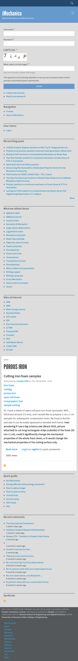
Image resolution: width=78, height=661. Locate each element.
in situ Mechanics (14, 279)
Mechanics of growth (15, 235)
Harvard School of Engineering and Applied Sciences (42, 615)
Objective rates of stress (17, 242)
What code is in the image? (16, 64)
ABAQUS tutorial (14, 216)
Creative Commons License (14, 612)
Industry (8, 648)
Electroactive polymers (17, 324)
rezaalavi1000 (22, 381)
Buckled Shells (13, 313)
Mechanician (9, 638)
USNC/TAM (11, 346)
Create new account (15, 92)
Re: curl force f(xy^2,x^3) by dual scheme (24, 562)
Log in (25, 449)
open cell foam (12, 397)
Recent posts (10, 623)
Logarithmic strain (14, 231)
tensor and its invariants (17, 282)
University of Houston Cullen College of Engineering (24, 617)
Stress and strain (14, 253)
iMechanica (12, 13)
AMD (8, 305)
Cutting (8, 389)
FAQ (8, 506)
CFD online (11, 316)
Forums (9, 111)
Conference (9, 651)
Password (8, 39)
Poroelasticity (12, 249)
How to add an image (15, 488)
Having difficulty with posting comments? (25, 484)
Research (8, 632)
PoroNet (10, 335)
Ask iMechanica (13, 480)
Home (6, 359)
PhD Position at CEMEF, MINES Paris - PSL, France (29, 174)
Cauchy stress (12, 220)
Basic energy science (15, 309)
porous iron (10, 393)
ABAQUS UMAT (13, 213)
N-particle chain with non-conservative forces (27, 582)
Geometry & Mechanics (16, 224)
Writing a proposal (14, 275)
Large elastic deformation (18, 227)
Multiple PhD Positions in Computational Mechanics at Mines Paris (36, 154)
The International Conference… (21, 523)
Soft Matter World (14, 342)
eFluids (9, 349)
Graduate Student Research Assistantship (25, 529)
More (72, 198)
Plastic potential (14, 246)
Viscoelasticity (13, 264)
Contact (7, 629)
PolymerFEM (12, 331)
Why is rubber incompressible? (20, 268)
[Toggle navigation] (72, 13)
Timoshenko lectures (16, 260)
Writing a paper (13, 271)
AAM (8, 302)
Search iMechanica (14, 115)
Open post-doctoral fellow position (22, 164)
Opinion (7, 642)
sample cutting (12, 405)
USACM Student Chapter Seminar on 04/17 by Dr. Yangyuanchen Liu (37, 147)
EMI (8, 320)
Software (8, 645)
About (7, 626)
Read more (11, 449)
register (35, 449)
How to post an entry (16, 491)
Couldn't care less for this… (19, 549)
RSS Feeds (11, 502)
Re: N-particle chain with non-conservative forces (29, 569)
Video (6, 657)
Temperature (12, 257)
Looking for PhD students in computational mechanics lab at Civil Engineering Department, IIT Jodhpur (36, 192)
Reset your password (15, 96)
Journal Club (12, 495)
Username (8, 29)
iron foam (9, 385)
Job (6, 654)
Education (8, 635)
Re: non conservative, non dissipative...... (24, 575)
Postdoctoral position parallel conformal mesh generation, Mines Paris (38, 150)
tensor (9, 286)
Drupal (51, 612)
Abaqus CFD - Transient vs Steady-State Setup (27, 536)
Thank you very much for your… (20, 556)
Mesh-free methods (15, 238)
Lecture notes (12, 499)
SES (8, 338)
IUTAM (9, 327)
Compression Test (13, 401)
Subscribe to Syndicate (5, 601)
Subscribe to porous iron (5, 465)
